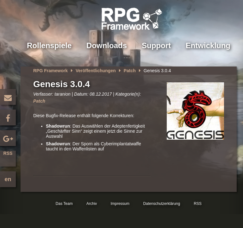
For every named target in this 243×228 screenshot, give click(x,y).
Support (156, 45)
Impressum (120, 203)
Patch (130, 70)
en (7, 179)
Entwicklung (208, 45)
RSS (8, 153)
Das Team (64, 203)
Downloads (106, 45)
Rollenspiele (49, 45)
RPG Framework (50, 70)
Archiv (91, 203)
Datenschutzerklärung (161, 203)
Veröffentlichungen (96, 70)
